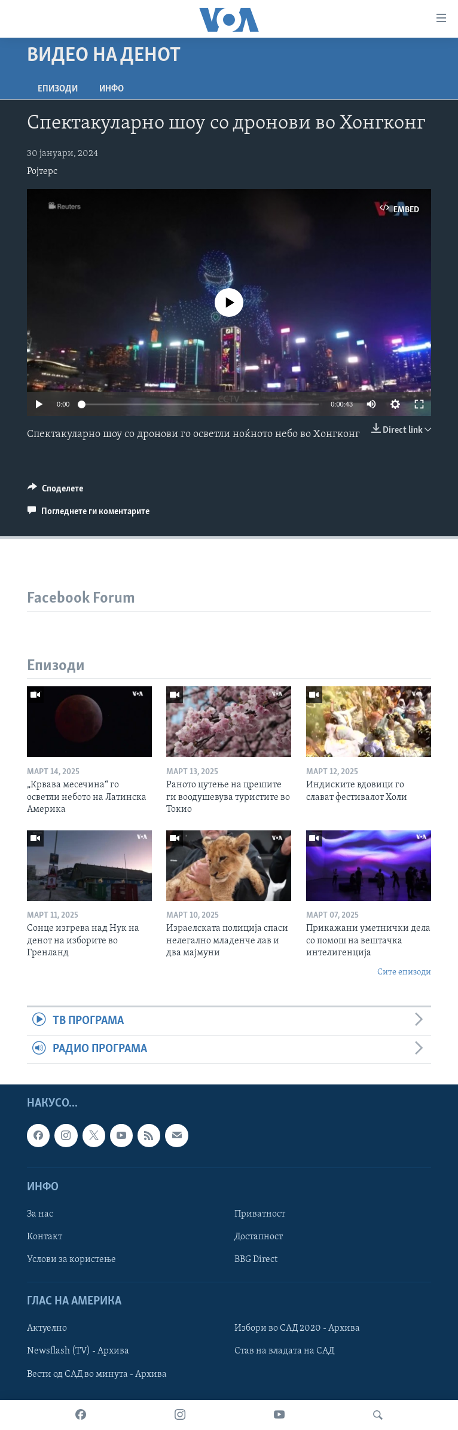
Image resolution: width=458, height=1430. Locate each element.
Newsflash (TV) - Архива (78, 1351)
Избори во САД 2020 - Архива (297, 1328)
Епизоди (58, 89)
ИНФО (111, 89)
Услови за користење (71, 1259)
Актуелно (47, 1328)
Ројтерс (42, 171)
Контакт (44, 1237)
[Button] (55, 491)
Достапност (258, 1237)
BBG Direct (255, 1259)
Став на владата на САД (284, 1351)
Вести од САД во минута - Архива (97, 1374)
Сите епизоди (404, 972)
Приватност (259, 1214)
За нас (40, 1214)
